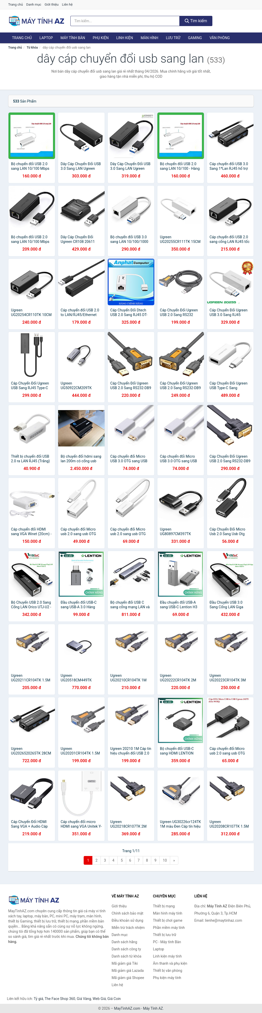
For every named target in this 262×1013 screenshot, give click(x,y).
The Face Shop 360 (60, 999)
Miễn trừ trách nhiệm (128, 928)
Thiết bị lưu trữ (164, 935)
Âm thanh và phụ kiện (170, 963)
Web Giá (99, 999)
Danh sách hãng (124, 942)
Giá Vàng (84, 999)
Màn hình (149, 38)
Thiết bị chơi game (167, 920)
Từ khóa (32, 47)
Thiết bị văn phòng (167, 971)
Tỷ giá (38, 999)
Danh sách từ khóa (126, 956)
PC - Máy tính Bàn (167, 942)
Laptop (46, 38)
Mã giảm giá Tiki (125, 963)
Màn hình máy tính (167, 913)
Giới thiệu (51, 4)
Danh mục (33, 4)
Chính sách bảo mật (127, 913)
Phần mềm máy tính (169, 928)
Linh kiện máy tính (167, 956)
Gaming (195, 38)
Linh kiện (124, 38)
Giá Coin (114, 999)
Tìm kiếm (196, 20)
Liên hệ (67, 4)
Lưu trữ (173, 38)
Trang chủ (15, 4)
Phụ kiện (100, 38)
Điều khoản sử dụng (127, 920)
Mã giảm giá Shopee (128, 978)
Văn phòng (220, 38)
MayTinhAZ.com (127, 1008)
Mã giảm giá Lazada (128, 971)
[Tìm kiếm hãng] (125, 21)
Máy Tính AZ (153, 1008)
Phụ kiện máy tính (167, 978)
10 (165, 860)
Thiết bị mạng (164, 906)
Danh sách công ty (126, 949)
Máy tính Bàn (73, 38)
